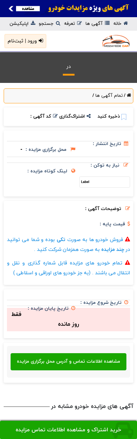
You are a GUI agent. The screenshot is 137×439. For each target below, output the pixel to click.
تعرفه (73, 23)
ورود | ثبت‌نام (25, 41)
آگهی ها (97, 23)
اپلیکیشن (22, 23)
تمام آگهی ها (108, 95)
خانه (120, 23)
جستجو (49, 23)
